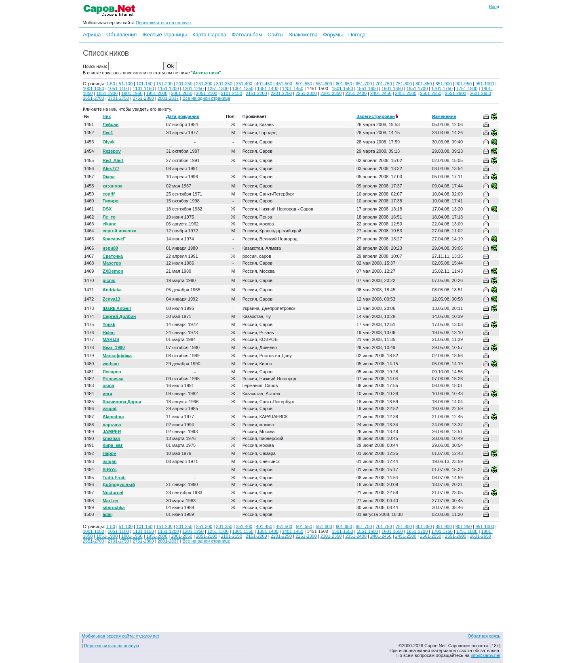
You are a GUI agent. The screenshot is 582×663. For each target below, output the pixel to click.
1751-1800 (467, 88)
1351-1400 (267, 88)
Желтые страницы (164, 35)
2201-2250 (281, 93)
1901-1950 (132, 93)
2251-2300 (306, 93)
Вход (494, 6)
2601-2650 (480, 93)
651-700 (364, 83)
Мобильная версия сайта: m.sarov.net (120, 636)
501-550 (304, 83)
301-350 (224, 83)
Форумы (333, 35)
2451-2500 (406, 93)
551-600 (324, 83)
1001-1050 (93, 88)
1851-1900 (107, 93)
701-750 (383, 83)
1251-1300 (218, 88)
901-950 (463, 83)
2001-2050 (181, 93)
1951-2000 (157, 93)
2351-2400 (356, 93)
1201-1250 (193, 88)
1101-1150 (143, 88)
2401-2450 (381, 93)
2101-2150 (231, 93)
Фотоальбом (247, 35)
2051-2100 (206, 93)
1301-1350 (243, 88)
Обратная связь (484, 636)
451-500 (284, 83)
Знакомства (303, 35)
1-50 (110, 83)
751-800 (404, 83)
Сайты (275, 35)
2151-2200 (256, 93)
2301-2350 (331, 93)
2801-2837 (168, 98)
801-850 (423, 83)
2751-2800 (143, 98)
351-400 (244, 83)
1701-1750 (442, 88)
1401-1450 (293, 88)
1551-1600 (367, 88)
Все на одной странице (206, 98)
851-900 (443, 83)
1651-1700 (417, 88)
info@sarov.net (485, 655)
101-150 (144, 83)
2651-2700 (93, 98)
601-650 (344, 83)
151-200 (164, 83)
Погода (357, 35)
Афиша (92, 35)
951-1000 (484, 83)
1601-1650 (392, 88)
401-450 (264, 83)
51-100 (126, 83)
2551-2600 (455, 93)
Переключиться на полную (163, 22)
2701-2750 (118, 98)
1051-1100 (118, 88)
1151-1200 (168, 88)
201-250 (184, 83)
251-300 (204, 83)
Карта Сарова (209, 35)
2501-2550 (430, 93)
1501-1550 (342, 88)
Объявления (121, 35)
